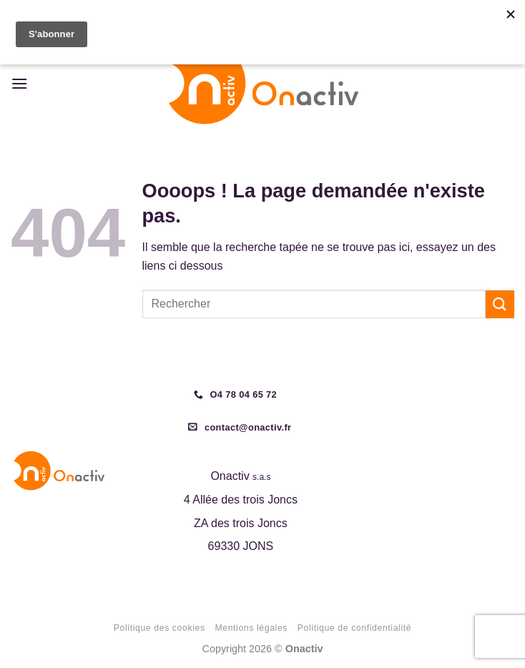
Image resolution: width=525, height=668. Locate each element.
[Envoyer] (500, 304)
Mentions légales (251, 628)
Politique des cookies (159, 628)
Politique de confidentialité (354, 628)
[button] (19, 83)
